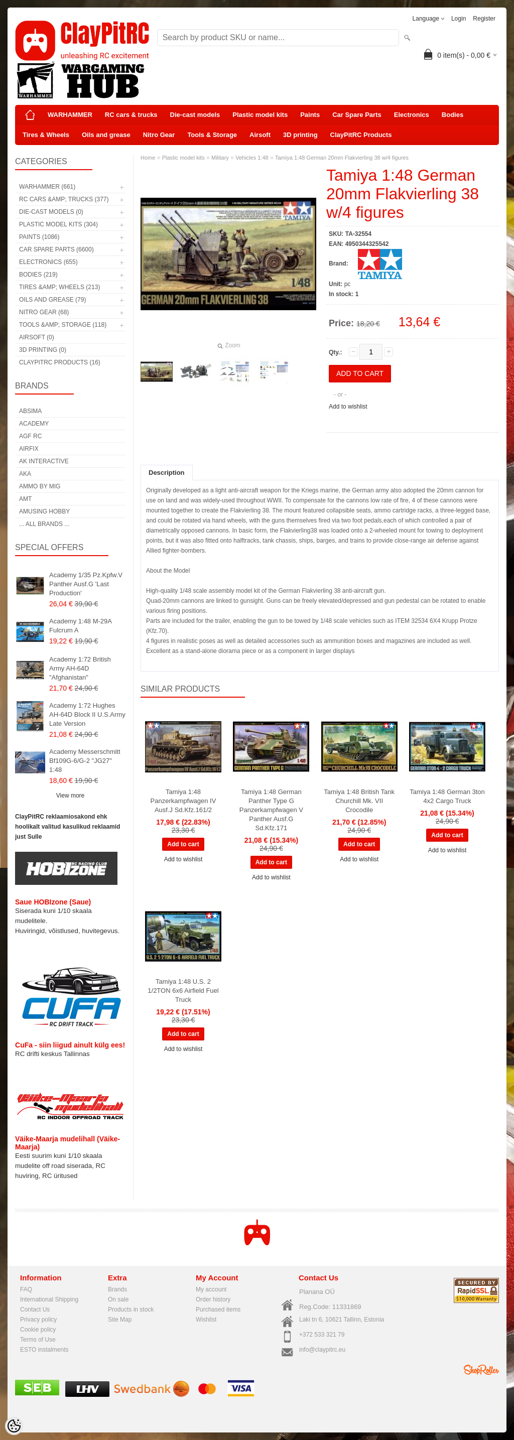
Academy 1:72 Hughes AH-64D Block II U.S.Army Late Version (87, 714)
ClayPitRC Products (361, 135)
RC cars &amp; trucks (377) (63, 199)
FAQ (26, 1289)
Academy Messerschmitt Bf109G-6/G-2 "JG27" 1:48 (84, 760)
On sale (118, 1299)
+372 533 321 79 (321, 1334)
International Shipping (49, 1299)
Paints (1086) (39, 236)
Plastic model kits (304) (58, 224)
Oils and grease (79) (52, 299)
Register (484, 18)
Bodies (452, 114)
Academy (34, 423)
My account (211, 1289)
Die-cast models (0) (51, 211)
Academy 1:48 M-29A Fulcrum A (80, 625)
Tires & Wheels (46, 135)
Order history (213, 1299)
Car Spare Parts (356, 114)
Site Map (120, 1319)
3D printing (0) (42, 349)
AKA (25, 473)
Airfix (29, 448)
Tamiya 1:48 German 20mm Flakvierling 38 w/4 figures (342, 158)
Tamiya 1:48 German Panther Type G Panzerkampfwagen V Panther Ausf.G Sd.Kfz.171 (271, 810)
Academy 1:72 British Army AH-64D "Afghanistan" (80, 668)
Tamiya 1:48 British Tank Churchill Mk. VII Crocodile (359, 801)
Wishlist (206, 1319)
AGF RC (30, 436)
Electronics (411, 114)
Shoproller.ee (481, 1370)
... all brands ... (44, 524)
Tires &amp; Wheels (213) (59, 287)
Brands (117, 1289)
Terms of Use (38, 1339)
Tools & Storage (212, 135)
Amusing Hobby (44, 511)
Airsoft (260, 135)
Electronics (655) (48, 262)
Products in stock (131, 1309)
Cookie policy (38, 1329)
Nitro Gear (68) (44, 312)
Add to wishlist (348, 406)
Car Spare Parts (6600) (56, 249)
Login (458, 18)
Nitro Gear (159, 135)
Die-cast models (195, 114)
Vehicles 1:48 (251, 158)
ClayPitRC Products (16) (59, 362)
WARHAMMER (70, 114)
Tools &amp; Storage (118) (62, 324)
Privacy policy (38, 1319)
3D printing (300, 135)
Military (220, 158)
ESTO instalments (44, 1349)
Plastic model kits (260, 114)
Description (167, 472)
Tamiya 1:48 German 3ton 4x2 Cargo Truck (447, 796)
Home (148, 158)
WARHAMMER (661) (47, 186)
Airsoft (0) (36, 337)
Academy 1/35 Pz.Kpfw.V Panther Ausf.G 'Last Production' (85, 584)
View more (70, 795)
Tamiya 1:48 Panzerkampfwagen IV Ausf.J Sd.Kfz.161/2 (183, 801)
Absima (30, 411)
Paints (310, 114)
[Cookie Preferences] (14, 1426)
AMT (25, 498)
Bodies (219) (38, 274)
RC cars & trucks (131, 114)
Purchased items (218, 1309)
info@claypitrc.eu (322, 1349)
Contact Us (35, 1309)
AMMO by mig (39, 486)
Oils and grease (106, 135)
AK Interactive (44, 461)
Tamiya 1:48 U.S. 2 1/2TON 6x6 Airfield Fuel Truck (183, 990)
